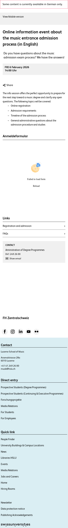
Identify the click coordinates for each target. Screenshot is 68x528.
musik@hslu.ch (8, 368)
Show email (15, 258)
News (3, 451)
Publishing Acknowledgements (17, 515)
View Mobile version (13, 16)
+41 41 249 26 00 (10, 365)
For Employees (8, 418)
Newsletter (6, 502)
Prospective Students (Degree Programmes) (23, 387)
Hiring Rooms (8, 488)
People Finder (8, 439)
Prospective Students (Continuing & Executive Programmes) (32, 393)
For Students (7, 412)
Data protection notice (13, 508)
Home (4, 482)
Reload (36, 186)
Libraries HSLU (8, 457)
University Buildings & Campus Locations (22, 445)
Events (4, 464)
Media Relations (9, 406)
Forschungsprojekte (11, 399)
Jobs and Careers (10, 476)
